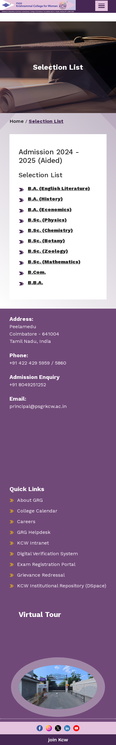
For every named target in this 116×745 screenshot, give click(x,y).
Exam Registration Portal (46, 564)
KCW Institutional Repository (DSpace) (61, 586)
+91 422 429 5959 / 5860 (37, 363)
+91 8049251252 (27, 384)
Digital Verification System (47, 553)
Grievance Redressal (41, 575)
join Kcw (58, 740)
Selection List (46, 121)
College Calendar (37, 511)
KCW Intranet (33, 543)
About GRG (30, 500)
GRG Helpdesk (33, 532)
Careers (26, 521)
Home (16, 121)
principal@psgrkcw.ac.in (38, 406)
